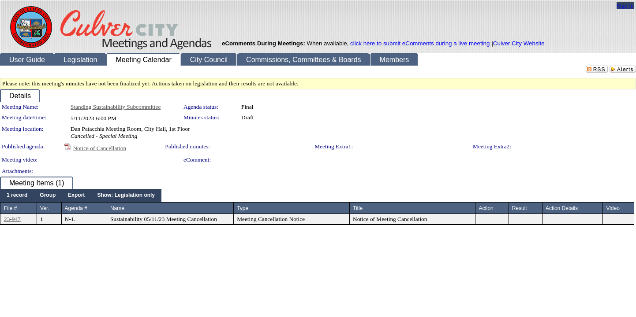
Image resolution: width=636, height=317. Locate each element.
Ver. (44, 208)
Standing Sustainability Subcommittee (116, 106)
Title (358, 208)
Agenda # (76, 208)
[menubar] (80, 195)
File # (10, 208)
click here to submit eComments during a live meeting (420, 43)
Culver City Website (519, 43)
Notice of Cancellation (99, 148)
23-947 (12, 219)
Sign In (625, 5)
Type (242, 208)
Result (519, 208)
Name (117, 208)
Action (486, 208)
